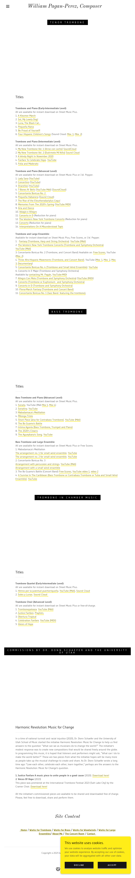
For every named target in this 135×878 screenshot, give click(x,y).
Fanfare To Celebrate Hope (32, 160)
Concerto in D (26, 215)
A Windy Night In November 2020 (35, 156)
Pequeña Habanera (28, 197)
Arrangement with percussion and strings (37, 464)
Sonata (21, 405)
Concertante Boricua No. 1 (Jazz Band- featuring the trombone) (52, 293)
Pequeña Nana (26, 126)
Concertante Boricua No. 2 (32, 193)
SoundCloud (69, 148)
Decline (79, 865)
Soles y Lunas (25, 594)
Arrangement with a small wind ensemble (37, 467)
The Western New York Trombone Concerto (42, 219)
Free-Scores (99, 252)
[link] (65, 6)
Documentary (25, 263)
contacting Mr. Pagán (40, 274)
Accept (112, 865)
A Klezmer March (27, 115)
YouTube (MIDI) (48, 620)
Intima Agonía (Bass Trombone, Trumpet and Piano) (45, 427)
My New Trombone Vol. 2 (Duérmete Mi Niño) (41, 152)
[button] (7, 6)
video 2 (94, 471)
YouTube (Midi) (78, 241)
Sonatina (22, 408)
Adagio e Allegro (28, 211)
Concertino (23, 182)
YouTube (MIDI (85, 278)
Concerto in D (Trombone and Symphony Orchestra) (45, 285)
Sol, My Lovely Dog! (28, 119)
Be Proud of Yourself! (29, 130)
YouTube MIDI (63, 204)
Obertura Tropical (27, 616)
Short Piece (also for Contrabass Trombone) (41, 419)
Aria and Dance (26, 208)
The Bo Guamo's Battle (30, 423)
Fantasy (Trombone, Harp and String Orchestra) (44, 241)
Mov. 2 (78, 134)
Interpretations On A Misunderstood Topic (41, 226)
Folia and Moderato (28, 163)
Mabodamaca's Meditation (31, 412)
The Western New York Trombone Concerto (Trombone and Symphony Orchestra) (61, 245)
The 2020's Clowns (28, 430)
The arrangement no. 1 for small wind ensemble (41, 453)
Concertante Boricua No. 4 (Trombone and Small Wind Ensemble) (52, 267)
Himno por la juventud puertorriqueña (38, 590)
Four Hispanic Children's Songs (34, 134)
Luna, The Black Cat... (29, 123)
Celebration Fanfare (28, 620)
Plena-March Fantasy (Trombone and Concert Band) (46, 289)
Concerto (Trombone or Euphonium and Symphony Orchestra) (51, 282)
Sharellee (23, 185)
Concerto (23, 222)
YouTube (51, 160)
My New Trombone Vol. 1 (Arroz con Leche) (40, 148)
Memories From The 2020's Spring (36, 204)
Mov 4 (52, 405)
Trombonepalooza (27, 609)
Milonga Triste (25, 416)
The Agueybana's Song (30, 434)
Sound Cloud (73, 152)
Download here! (100, 775)
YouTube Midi (44, 189)
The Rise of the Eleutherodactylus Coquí (39, 200)
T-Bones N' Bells (26, 189)
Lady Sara (23, 178)
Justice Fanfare (26, 613)
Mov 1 (45, 405)
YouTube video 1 (81, 471)
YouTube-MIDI (59, 274)
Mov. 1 (70, 134)
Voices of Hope (25, 624)
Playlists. (39, 613)
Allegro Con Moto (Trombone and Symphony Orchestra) (47, 278)
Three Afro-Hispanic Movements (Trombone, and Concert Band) (51, 259)
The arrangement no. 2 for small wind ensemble (41, 456)
